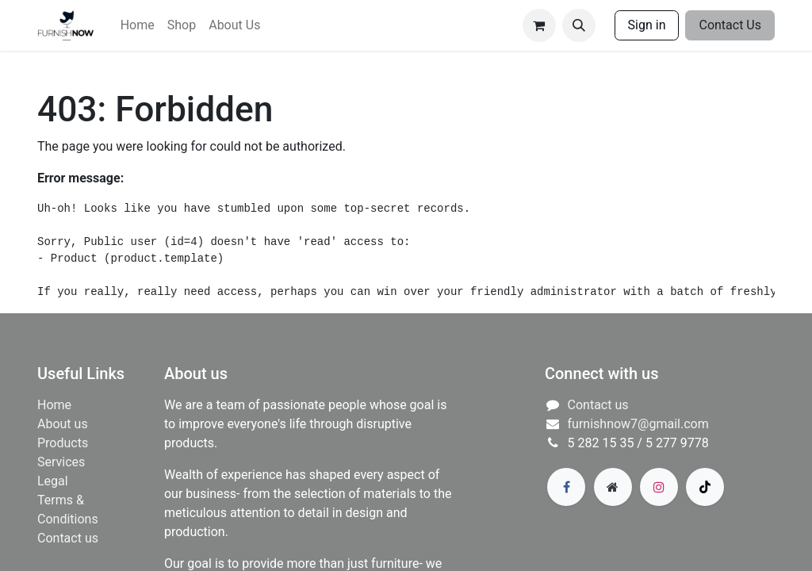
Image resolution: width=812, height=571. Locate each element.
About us (62, 423)
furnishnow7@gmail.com (638, 423)
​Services (61, 461)
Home (54, 404)
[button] (579, 25)
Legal (52, 481)
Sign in (647, 25)
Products (62, 442)
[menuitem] (137, 25)
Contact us (67, 538)
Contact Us (730, 25)
